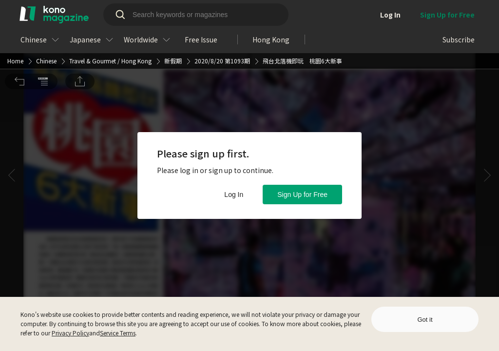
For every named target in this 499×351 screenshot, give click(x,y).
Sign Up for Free (302, 194)
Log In (233, 194)
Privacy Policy (70, 333)
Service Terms (117, 333)
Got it (424, 319)
